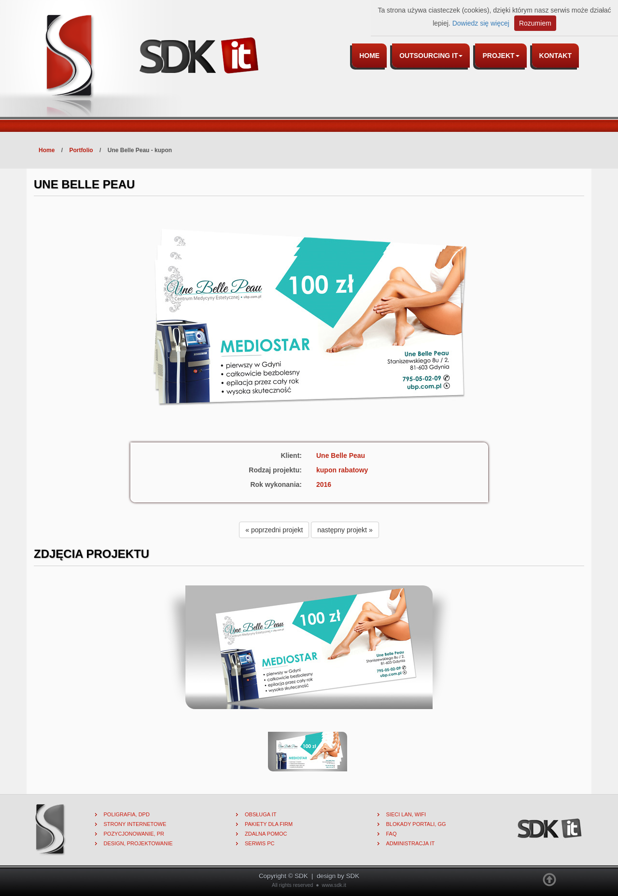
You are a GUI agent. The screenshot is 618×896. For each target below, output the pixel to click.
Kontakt (555, 55)
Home (369, 55)
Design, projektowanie (138, 843)
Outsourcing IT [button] (431, 55)
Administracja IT (410, 843)
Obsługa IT (260, 814)
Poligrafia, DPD (127, 814)
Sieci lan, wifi (406, 814)
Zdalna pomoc (266, 834)
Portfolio (81, 150)
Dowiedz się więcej (480, 23)
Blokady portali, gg (416, 824)
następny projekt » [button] (344, 530)
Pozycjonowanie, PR (134, 834)
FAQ (391, 834)
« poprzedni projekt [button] (274, 530)
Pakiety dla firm (269, 824)
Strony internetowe (135, 824)
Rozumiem (535, 23)
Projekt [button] (500, 55)
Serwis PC (260, 843)
